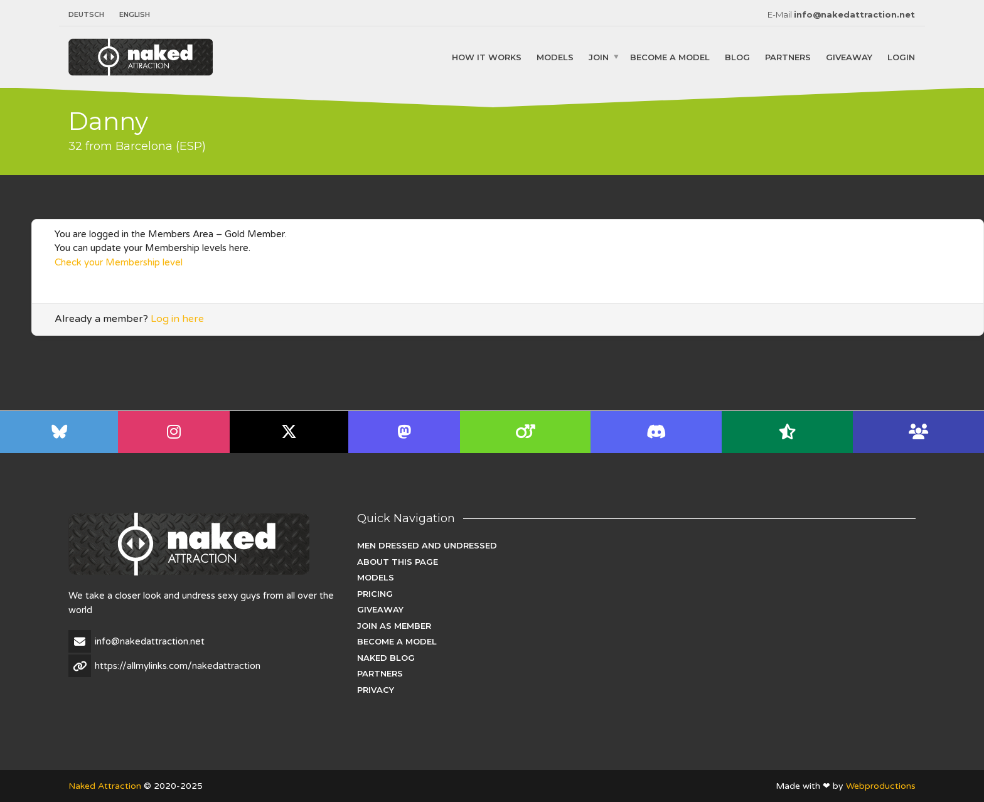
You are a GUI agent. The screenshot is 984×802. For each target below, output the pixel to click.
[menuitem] (90, 14)
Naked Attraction (104, 786)
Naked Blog (386, 658)
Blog (737, 56)
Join (599, 56)
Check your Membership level (119, 262)
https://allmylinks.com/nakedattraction (177, 665)
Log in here (177, 319)
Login (901, 56)
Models (555, 56)
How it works (486, 56)
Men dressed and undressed (427, 545)
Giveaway (849, 56)
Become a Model (670, 56)
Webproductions (881, 786)
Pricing (375, 594)
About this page (397, 562)
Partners (788, 56)
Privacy (375, 690)
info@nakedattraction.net (854, 14)
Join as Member (394, 626)
